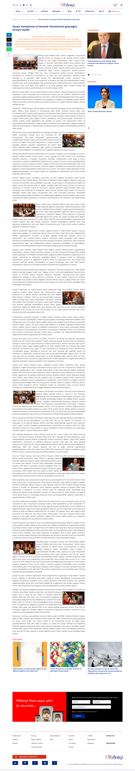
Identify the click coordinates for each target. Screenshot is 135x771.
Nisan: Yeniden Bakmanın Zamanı (100, 111)
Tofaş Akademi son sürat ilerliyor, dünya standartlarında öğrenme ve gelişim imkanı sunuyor (103, 63)
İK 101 (78, 11)
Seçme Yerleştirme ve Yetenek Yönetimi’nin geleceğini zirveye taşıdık (66, 670)
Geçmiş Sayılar (36, 739)
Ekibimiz (15, 739)
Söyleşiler (90, 743)
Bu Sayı (33, 736)
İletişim (15, 743)
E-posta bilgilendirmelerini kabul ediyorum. (85, 711)
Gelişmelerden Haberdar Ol (26, 757)
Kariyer (71, 747)
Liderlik (90, 736)
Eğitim (71, 739)
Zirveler (31, 11)
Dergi (18, 11)
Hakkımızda (16, 736)
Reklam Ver (89, 11)
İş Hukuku (72, 743)
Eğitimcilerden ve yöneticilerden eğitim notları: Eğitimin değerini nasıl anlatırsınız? (30, 670)
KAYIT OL (78, 716)
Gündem (44, 11)
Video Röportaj (55, 736)
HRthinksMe (110, 743)
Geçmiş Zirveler (36, 747)
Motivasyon (91, 739)
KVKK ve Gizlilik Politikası (116, 764)
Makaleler (56, 11)
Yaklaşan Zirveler (37, 743)
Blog (69, 11)
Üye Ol (101, 11)
